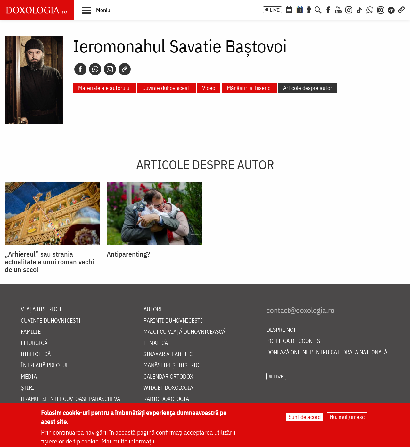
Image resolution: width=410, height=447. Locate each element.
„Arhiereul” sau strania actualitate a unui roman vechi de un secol (49, 261)
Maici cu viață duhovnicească (184, 332)
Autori (153, 309)
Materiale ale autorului (104, 88)
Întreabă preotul (45, 365)
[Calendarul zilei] (299, 9)
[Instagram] (348, 9)
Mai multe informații (128, 441)
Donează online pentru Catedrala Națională (326, 352)
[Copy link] (125, 69)
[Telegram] (391, 9)
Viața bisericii (41, 309)
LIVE (275, 9)
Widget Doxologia (168, 388)
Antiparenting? (128, 254)
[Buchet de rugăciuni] (309, 9)
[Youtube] (338, 9)
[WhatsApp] (369, 9)
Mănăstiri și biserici (249, 88)
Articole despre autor (307, 88)
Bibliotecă (36, 354)
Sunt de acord (305, 417)
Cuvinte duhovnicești (166, 88)
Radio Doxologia (166, 399)
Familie (31, 332)
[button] (96, 10)
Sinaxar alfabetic (168, 354)
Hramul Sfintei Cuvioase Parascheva (70, 399)
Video (208, 88)
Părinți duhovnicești (173, 320)
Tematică (156, 343)
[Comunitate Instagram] (380, 9)
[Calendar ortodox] (288, 9)
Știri (27, 388)
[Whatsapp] (95, 69)
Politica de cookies (293, 341)
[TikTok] (359, 9)
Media (29, 376)
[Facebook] (328, 9)
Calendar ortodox (168, 376)
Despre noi (281, 330)
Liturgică (34, 343)
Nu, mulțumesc (347, 417)
